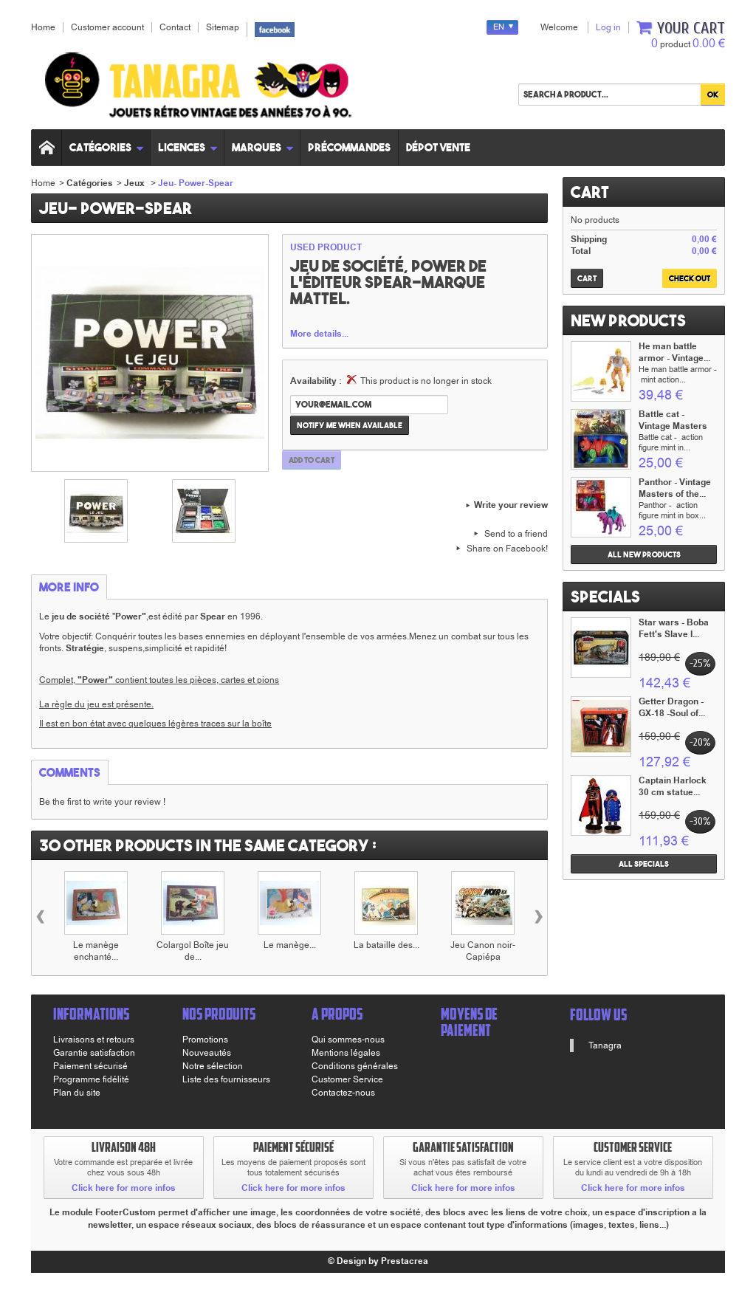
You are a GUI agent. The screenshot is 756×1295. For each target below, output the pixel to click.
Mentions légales (346, 1053)
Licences (188, 147)
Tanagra (605, 1045)
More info (69, 587)
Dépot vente (438, 147)
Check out (689, 278)
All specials (644, 864)
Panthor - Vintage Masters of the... (675, 488)
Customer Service (347, 1079)
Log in (608, 27)
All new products (644, 554)
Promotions (205, 1039)
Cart (590, 192)
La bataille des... (386, 945)
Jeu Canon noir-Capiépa (482, 951)
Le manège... (290, 945)
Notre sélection (212, 1066)
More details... (319, 334)
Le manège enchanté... (96, 951)
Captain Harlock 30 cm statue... (673, 786)
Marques (263, 147)
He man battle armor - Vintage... (674, 352)
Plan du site (76, 1093)
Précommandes (349, 147)
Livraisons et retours (93, 1039)
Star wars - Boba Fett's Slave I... (674, 628)
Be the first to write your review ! (102, 802)
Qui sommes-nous (348, 1039)
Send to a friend (516, 534)
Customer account (107, 27)
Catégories (106, 147)
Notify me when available (349, 425)
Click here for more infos (124, 1188)
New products (628, 320)
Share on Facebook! (507, 548)
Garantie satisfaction (94, 1053)
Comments (69, 772)
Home (43, 183)
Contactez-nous (343, 1093)
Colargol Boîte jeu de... (193, 951)
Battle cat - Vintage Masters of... (673, 426)
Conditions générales (355, 1066)
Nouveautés (206, 1053)
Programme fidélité (91, 1079)
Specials (605, 596)
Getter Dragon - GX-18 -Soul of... (672, 707)
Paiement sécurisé (90, 1066)
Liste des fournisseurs (226, 1079)
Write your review (511, 506)
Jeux (135, 183)
